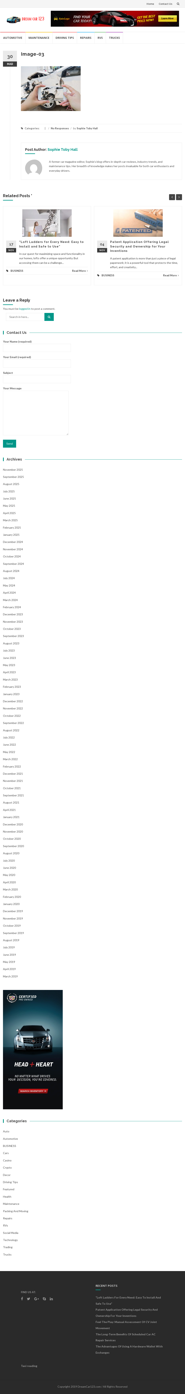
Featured (8, 1189)
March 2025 (10, 520)
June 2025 (9, 498)
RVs (100, 38)
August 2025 (11, 484)
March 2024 (10, 600)
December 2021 (13, 773)
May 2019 (9, 961)
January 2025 (11, 534)
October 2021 (12, 788)
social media (10, 1232)
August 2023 (11, 643)
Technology (10, 1240)
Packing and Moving (15, 1211)
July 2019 (9, 947)
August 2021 (11, 802)
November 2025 (13, 469)
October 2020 (12, 838)
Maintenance (38, 38)
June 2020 (9, 867)
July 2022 (9, 737)
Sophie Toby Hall (87, 128)
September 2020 (13, 846)
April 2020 (9, 882)
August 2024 (11, 571)
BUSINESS (17, 270)
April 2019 (9, 969)
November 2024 (13, 549)
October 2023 (12, 628)
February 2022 (12, 766)
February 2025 (12, 527)
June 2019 (9, 954)
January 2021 (11, 817)
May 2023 (9, 665)
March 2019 (10, 976)
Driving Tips (65, 38)
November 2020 (13, 831)
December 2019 (13, 911)
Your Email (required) (37, 360)
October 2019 (12, 925)
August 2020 (11, 853)
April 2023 (9, 672)
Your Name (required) (37, 344)
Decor (7, 1175)
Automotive (12, 38)
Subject (37, 375)
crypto (7, 1167)
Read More (80, 270)
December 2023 (13, 614)
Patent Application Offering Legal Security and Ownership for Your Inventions (139, 246)
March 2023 (10, 679)
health (7, 1196)
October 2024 (12, 556)
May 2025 (9, 505)
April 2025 (9, 513)
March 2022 (10, 759)
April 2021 (9, 809)
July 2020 (9, 860)
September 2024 (13, 563)
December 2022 (13, 701)
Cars (6, 1153)
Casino (7, 1160)
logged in (24, 308)
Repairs (85, 38)
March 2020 (10, 889)
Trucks (114, 38)
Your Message (36, 411)
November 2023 (13, 621)
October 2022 (12, 715)
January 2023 (11, 694)
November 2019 (13, 918)
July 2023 (9, 650)
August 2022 (11, 730)
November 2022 (13, 708)
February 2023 (12, 686)
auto (6, 1131)
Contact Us (165, 4)
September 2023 (13, 636)
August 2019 (11, 940)
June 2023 (9, 657)
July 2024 (9, 578)
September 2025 (13, 476)
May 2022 (9, 752)
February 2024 (12, 607)
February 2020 (12, 896)
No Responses (60, 128)
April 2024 (9, 592)
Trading (8, 1247)
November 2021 (13, 780)
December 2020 (13, 824)
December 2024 (13, 542)
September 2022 (13, 723)
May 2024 (9, 585)
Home (150, 4)
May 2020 (9, 875)
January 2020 (11, 904)
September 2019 (13, 933)
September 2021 (13, 795)
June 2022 (9, 744)
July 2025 (9, 491)
